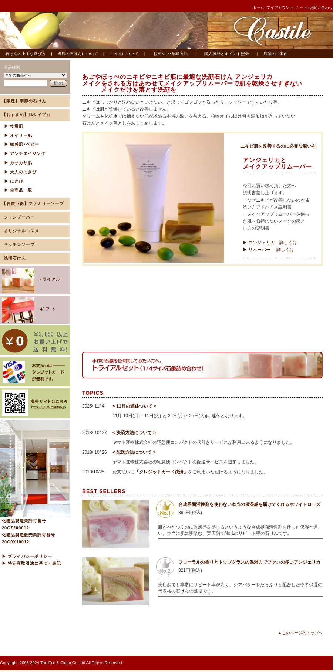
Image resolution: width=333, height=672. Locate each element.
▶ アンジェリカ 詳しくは (270, 242)
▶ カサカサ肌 (18, 163)
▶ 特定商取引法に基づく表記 (31, 563)
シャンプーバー (19, 217)
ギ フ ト (29, 310)
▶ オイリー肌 (18, 135)
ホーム (258, 7)
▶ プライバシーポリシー (27, 556)
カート (301, 7)
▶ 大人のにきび (20, 172)
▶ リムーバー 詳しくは (268, 249)
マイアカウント (279, 7)
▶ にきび (13, 181)
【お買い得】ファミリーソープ (33, 203)
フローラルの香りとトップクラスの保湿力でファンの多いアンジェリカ (249, 562)
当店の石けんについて (77, 54)
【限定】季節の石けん (24, 101)
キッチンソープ (19, 244)
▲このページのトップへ (300, 633)
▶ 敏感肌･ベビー (21, 144)
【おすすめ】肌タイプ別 (26, 114)
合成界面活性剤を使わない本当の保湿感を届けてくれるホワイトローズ (249, 504)
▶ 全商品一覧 (18, 190)
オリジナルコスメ (21, 231)
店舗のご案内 (275, 54)
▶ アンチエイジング (25, 153)
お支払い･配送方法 (170, 54)
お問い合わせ (321, 7)
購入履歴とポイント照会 (226, 54)
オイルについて (124, 54)
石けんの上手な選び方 (25, 54)
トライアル (31, 280)
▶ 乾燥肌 (13, 126)
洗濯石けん (15, 258)
